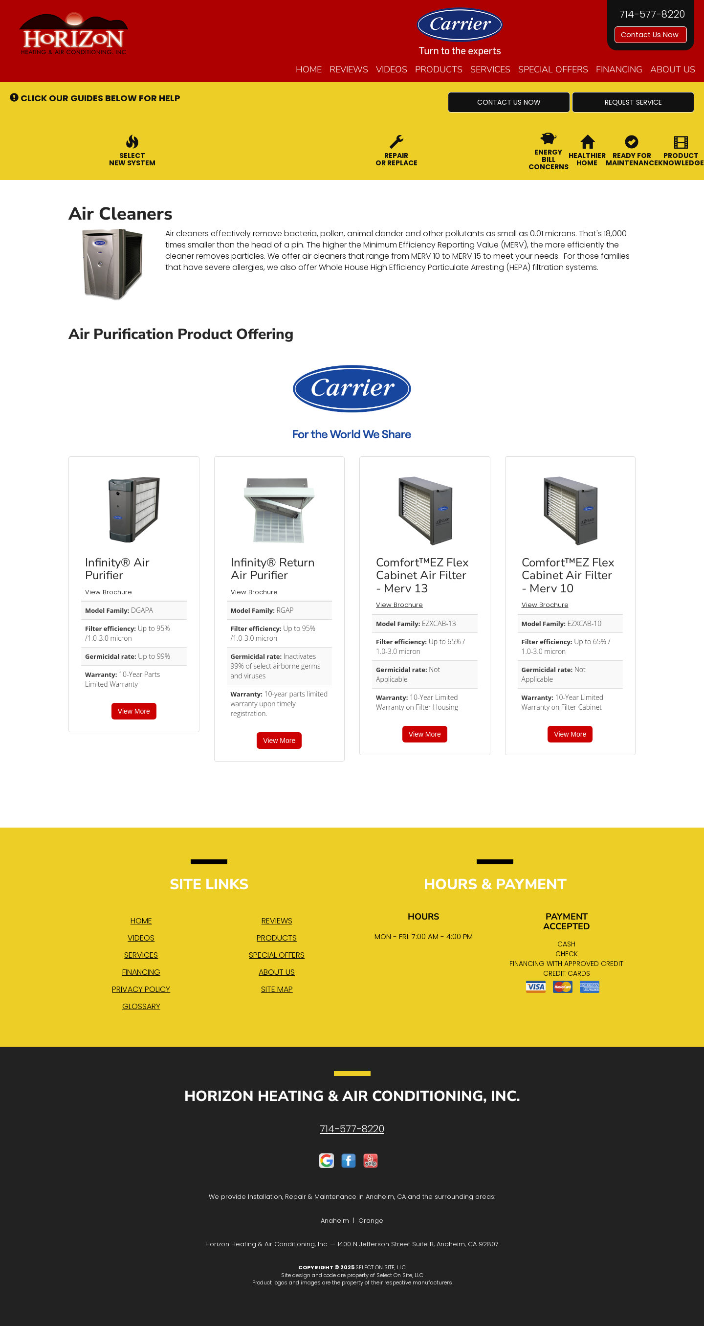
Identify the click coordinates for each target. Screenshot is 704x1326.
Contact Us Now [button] (651, 35)
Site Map (277, 989)
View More (134, 711)
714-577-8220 (352, 1129)
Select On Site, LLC (380, 1267)
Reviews (349, 69)
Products (438, 69)
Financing (619, 69)
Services (490, 69)
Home (309, 69)
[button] (509, 102)
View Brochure (108, 592)
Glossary (141, 1006)
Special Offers (553, 69)
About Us (672, 69)
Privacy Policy (141, 989)
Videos (391, 69)
